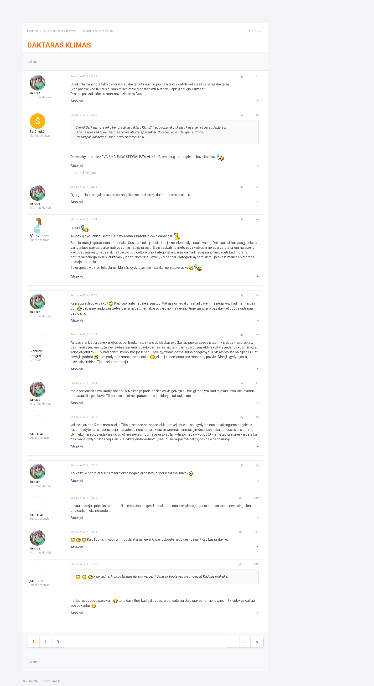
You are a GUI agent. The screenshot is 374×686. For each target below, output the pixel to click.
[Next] (257, 31)
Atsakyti (77, 101)
